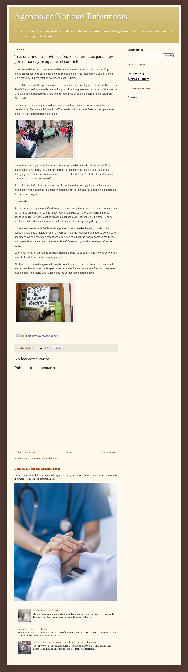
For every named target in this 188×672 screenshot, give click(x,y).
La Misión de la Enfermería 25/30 (50, 610)
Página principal (140, 64)
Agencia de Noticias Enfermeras (70, 16)
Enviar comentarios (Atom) (43, 458)
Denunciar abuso (139, 88)
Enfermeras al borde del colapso (34, 629)
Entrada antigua (109, 452)
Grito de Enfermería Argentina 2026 (37, 468)
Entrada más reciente (26, 452)
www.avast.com (50, 335)
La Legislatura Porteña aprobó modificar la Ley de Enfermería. (64, 642)
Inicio (69, 452)
